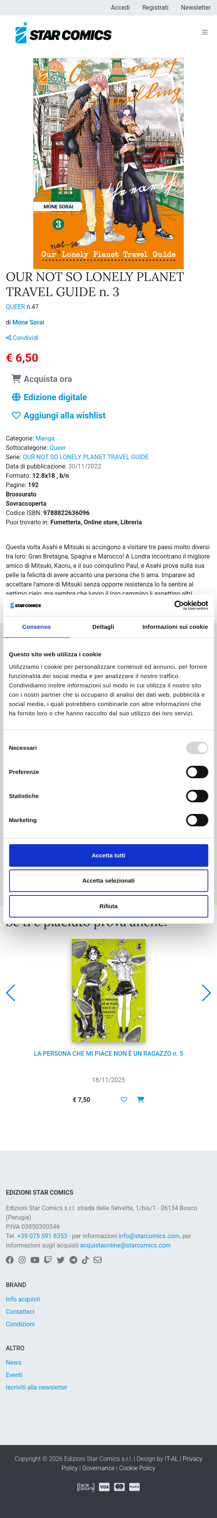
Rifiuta (108, 906)
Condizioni (20, 1324)
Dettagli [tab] (103, 626)
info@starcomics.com (149, 1236)
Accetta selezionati (108, 880)
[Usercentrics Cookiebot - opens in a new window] (174, 605)
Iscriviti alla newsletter (37, 1387)
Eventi (14, 1375)
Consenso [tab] (36, 626)
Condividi (22, 338)
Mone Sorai (28, 322)
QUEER (16, 307)
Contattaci (20, 1311)
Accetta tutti (108, 855)
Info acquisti (23, 1299)
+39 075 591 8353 (42, 1236)
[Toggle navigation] (205, 32)
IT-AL (171, 1458)
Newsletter (196, 7)
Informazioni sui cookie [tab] (175, 626)
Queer (58, 447)
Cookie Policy (137, 1468)
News (13, 1362)
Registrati (155, 7)
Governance (98, 1468)
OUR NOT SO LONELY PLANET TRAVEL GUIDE (86, 457)
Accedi (120, 7)
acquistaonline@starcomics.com (125, 1245)
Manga (45, 438)
